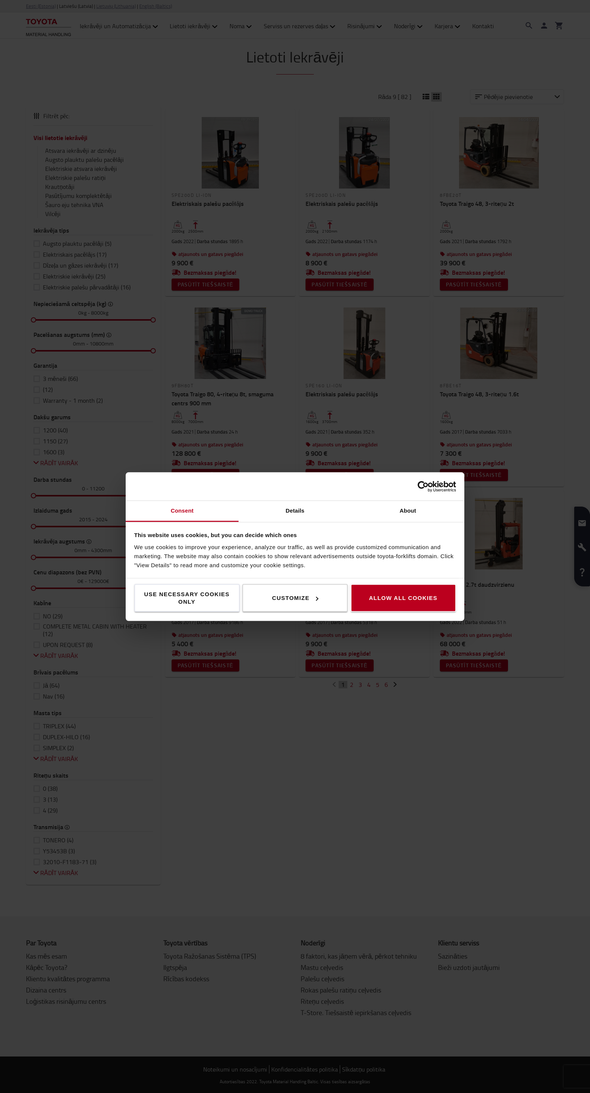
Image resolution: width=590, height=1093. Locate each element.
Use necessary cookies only (187, 598)
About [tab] (408, 510)
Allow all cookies (403, 598)
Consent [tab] (182, 510)
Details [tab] (295, 510)
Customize (295, 598)
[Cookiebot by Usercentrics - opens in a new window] (423, 486)
